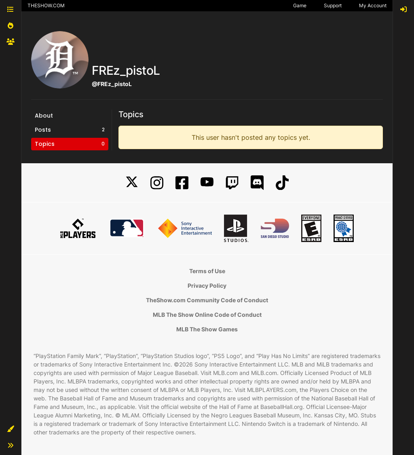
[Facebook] (181, 182)
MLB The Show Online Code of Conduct (207, 314)
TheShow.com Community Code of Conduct (207, 300)
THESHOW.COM (46, 5)
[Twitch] (232, 182)
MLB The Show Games (207, 329)
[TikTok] (282, 182)
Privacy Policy (207, 285)
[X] (131, 182)
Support (333, 5)
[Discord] (257, 182)
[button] (10, 429)
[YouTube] (207, 182)
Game (299, 5)
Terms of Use (207, 271)
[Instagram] (156, 182)
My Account (373, 5)
